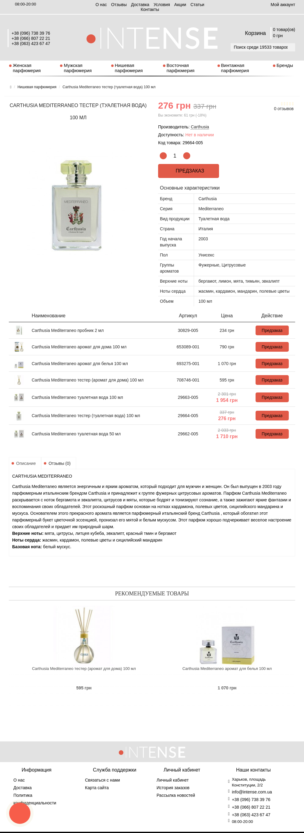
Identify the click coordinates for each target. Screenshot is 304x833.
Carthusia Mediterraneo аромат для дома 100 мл (79, 346)
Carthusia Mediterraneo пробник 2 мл (68, 330)
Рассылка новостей (176, 795)
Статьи (197, 4)
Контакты (150, 9)
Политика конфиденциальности (34, 799)
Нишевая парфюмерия (129, 68)
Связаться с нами (102, 780)
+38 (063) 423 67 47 (31, 43)
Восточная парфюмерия (181, 68)
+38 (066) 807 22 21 (31, 38)
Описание (26, 463)
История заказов (173, 787)
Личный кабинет (173, 780)
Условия (162, 4)
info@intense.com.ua (252, 791)
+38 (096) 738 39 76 (31, 33)
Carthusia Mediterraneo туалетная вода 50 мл (76, 433)
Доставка (140, 4)
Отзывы (119, 4)
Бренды (285, 65)
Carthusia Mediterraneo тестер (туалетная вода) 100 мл (86, 415)
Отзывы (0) (59, 463)
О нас (101, 4)
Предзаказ (188, 170)
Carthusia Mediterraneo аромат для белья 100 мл (80, 363)
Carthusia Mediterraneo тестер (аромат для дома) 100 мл (87, 380)
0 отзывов (284, 108)
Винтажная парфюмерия (235, 68)
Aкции (180, 4)
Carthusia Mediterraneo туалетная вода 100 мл (77, 397)
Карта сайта (97, 787)
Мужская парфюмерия (78, 68)
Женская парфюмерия (27, 68)
